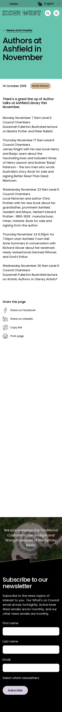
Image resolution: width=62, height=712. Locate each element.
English (49, 3)
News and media (19, 30)
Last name (10, 641)
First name (10, 623)
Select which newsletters (21, 678)
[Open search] (48, 13)
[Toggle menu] (56, 13)
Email (6, 660)
